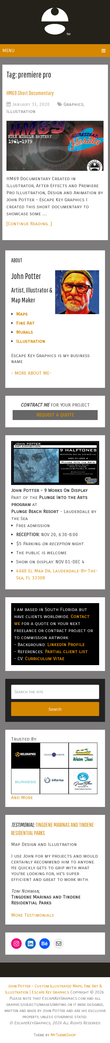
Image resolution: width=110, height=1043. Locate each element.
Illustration (20, 111)
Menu (8, 50)
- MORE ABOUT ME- (31, 373)
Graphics (74, 104)
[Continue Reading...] (29, 223)
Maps (22, 314)
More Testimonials (32, 915)
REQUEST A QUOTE (55, 415)
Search (54, 709)
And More (22, 797)
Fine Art (25, 323)
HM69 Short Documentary (30, 93)
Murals (24, 332)
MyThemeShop (63, 1034)
